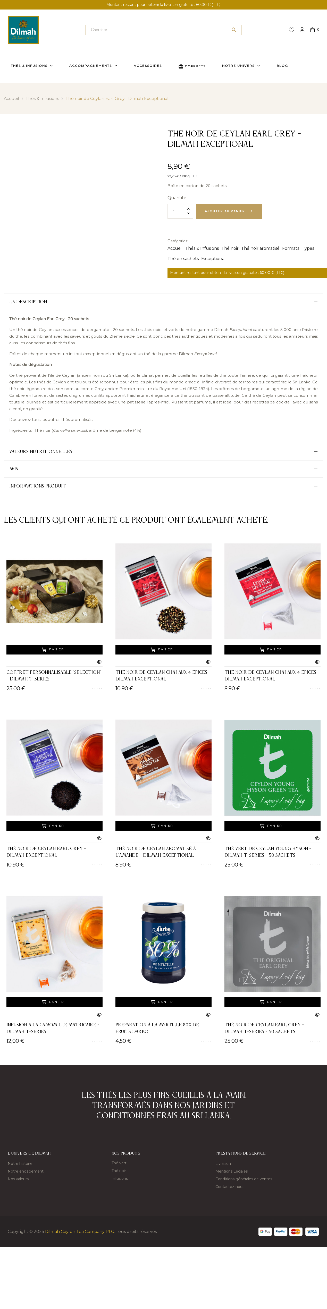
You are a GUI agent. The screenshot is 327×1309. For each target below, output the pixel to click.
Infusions (120, 1178)
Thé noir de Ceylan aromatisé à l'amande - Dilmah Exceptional (155, 852)
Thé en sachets (183, 258)
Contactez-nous (229, 1186)
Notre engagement (26, 1171)
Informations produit (37, 486)
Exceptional (213, 258)
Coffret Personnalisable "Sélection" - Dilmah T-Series (53, 675)
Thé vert (119, 1163)
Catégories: (177, 240)
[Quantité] (180, 211)
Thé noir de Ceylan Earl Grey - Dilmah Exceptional (46, 852)
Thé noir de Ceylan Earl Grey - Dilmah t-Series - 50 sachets (264, 1028)
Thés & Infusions (202, 248)
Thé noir (230, 248)
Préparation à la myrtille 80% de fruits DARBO (157, 1028)
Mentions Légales (231, 1171)
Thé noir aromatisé (260, 248)
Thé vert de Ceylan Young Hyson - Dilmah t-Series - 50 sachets (267, 852)
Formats (290, 248)
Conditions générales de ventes (243, 1179)
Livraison (223, 1163)
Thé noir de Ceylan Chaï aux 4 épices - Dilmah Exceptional (163, 675)
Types (308, 248)
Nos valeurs (18, 1179)
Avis (13, 469)
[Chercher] (163, 30)
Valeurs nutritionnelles (40, 452)
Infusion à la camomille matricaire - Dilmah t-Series (52, 1028)
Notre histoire (20, 1163)
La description (28, 302)
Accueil (175, 248)
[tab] (163, 301)
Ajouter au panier (225, 211)
